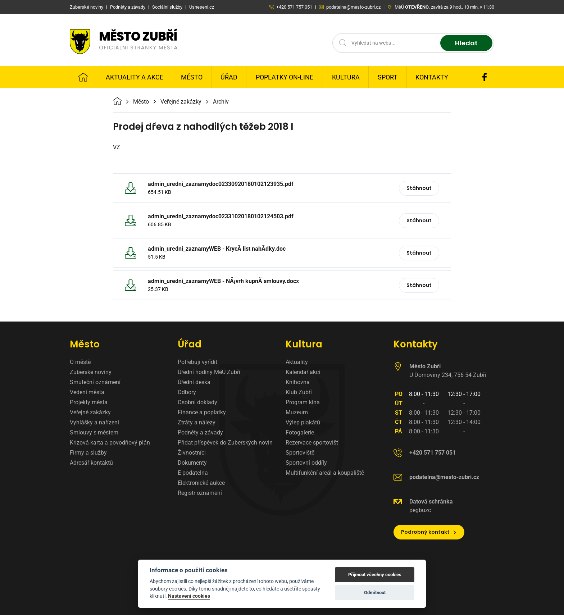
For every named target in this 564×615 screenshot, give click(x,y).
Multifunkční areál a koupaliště (325, 472)
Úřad (228, 77)
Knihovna (298, 382)
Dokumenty (192, 462)
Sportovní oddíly (306, 462)
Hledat (466, 42)
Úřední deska (194, 382)
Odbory (187, 392)
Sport (387, 77)
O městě (80, 362)
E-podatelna (193, 472)
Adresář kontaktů (91, 462)
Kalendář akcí (303, 372)
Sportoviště (300, 452)
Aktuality (297, 362)
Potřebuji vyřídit (197, 362)
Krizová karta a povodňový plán (110, 442)
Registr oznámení (200, 492)
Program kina (303, 402)
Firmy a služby (88, 452)
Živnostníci (192, 452)
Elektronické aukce (201, 482)
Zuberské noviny (91, 372)
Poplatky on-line (284, 77)
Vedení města (87, 392)
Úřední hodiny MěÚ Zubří (209, 372)
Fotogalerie (300, 432)
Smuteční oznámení (95, 382)
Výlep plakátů (303, 422)
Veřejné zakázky (180, 102)
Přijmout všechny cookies (374, 574)
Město (192, 77)
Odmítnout (375, 592)
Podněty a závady (200, 432)
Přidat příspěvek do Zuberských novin (225, 442)
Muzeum (297, 412)
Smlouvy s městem (94, 432)
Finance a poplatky (202, 412)
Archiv (221, 102)
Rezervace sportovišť (312, 442)
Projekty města (89, 402)
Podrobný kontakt (429, 532)
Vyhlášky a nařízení (94, 422)
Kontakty (431, 77)
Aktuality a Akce (134, 77)
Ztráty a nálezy (196, 422)
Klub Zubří (299, 392)
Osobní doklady (197, 402)
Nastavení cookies (189, 596)
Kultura (346, 77)
